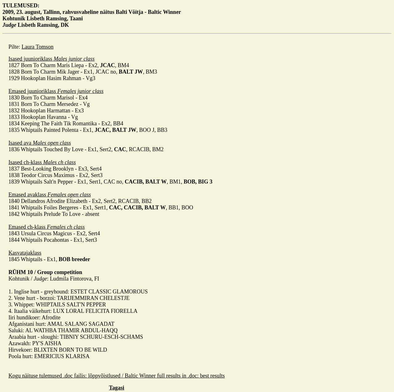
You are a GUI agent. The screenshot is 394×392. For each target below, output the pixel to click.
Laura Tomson (38, 47)
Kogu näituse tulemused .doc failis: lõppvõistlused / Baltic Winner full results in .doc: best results (116, 376)
